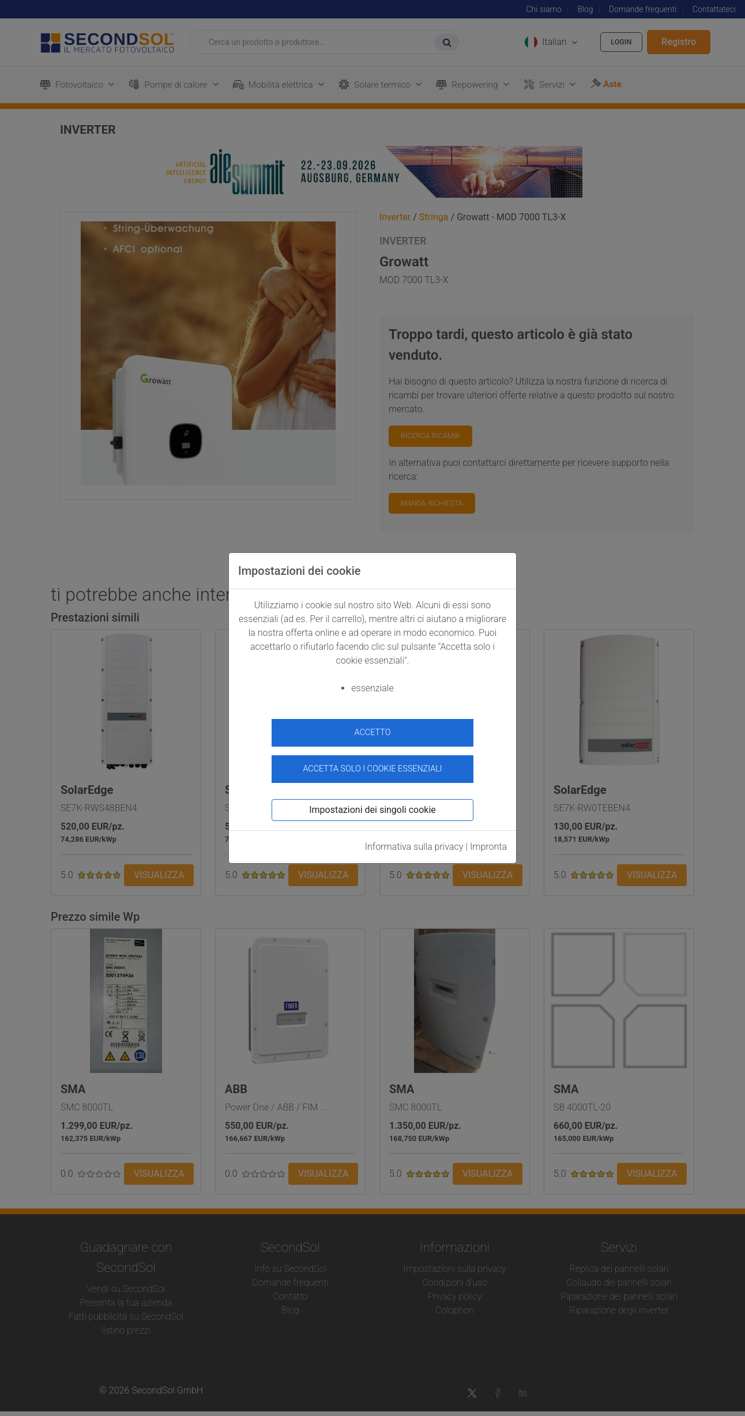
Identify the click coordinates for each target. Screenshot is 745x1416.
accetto (373, 732)
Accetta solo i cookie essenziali (372, 763)
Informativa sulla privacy (414, 841)
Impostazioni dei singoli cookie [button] (372, 804)
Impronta (488, 841)
